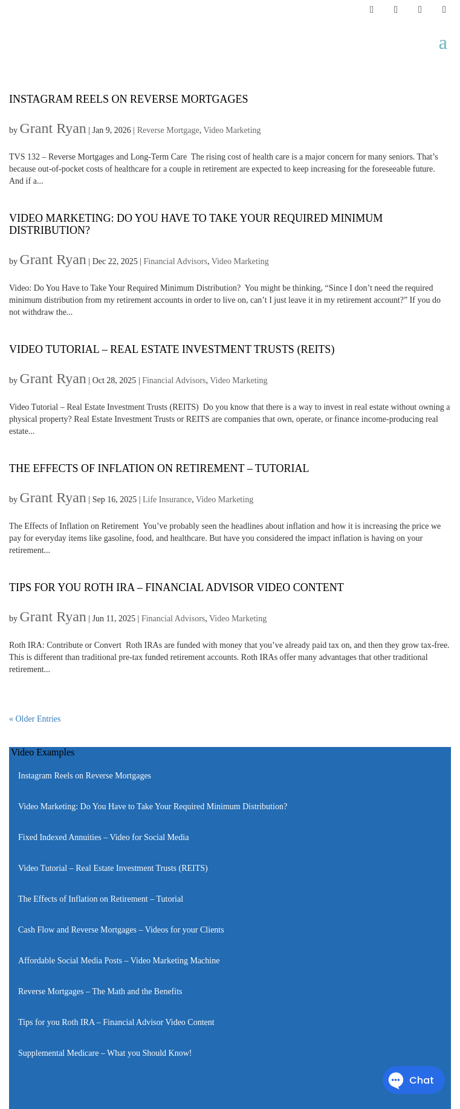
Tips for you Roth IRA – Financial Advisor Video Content (176, 587)
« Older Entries (35, 718)
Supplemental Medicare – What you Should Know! (105, 1053)
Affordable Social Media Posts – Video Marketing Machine (118, 960)
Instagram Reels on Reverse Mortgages (128, 99)
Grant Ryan (53, 128)
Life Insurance (167, 499)
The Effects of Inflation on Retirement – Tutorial (159, 468)
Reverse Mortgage (168, 130)
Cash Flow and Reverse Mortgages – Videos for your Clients (121, 929)
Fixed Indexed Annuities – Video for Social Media (103, 837)
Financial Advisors (175, 261)
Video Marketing (232, 130)
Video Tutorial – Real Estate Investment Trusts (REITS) (171, 349)
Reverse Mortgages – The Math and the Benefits (100, 991)
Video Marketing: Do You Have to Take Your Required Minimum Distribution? (196, 224)
